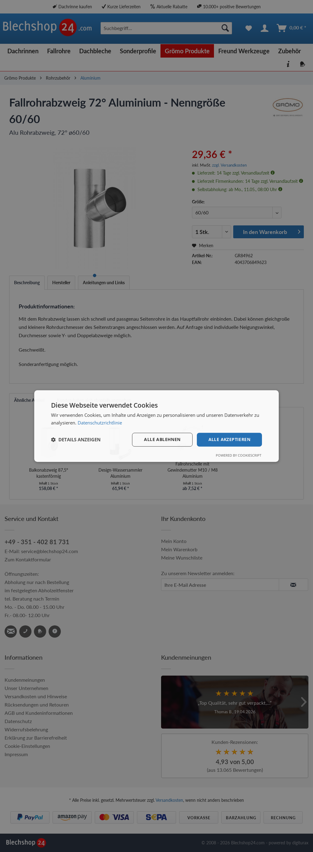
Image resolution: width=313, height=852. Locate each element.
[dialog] (156, 426)
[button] (76, 439)
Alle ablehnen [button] (162, 439)
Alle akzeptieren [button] (229, 439)
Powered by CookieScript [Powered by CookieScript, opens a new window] (238, 455)
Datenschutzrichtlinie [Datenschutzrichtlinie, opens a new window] (100, 423)
